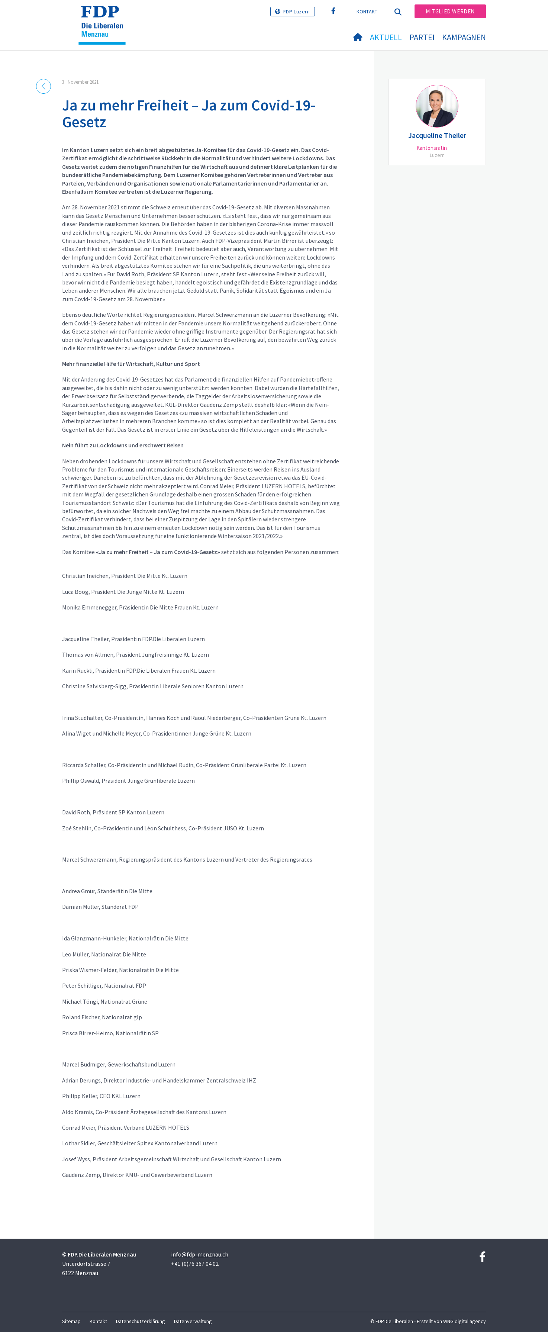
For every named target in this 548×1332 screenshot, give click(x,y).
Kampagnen (464, 37)
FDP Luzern (296, 11)
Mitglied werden (450, 11)
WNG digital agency (464, 1321)
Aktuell (386, 37)
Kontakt (367, 11)
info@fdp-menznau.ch (199, 1254)
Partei (422, 37)
